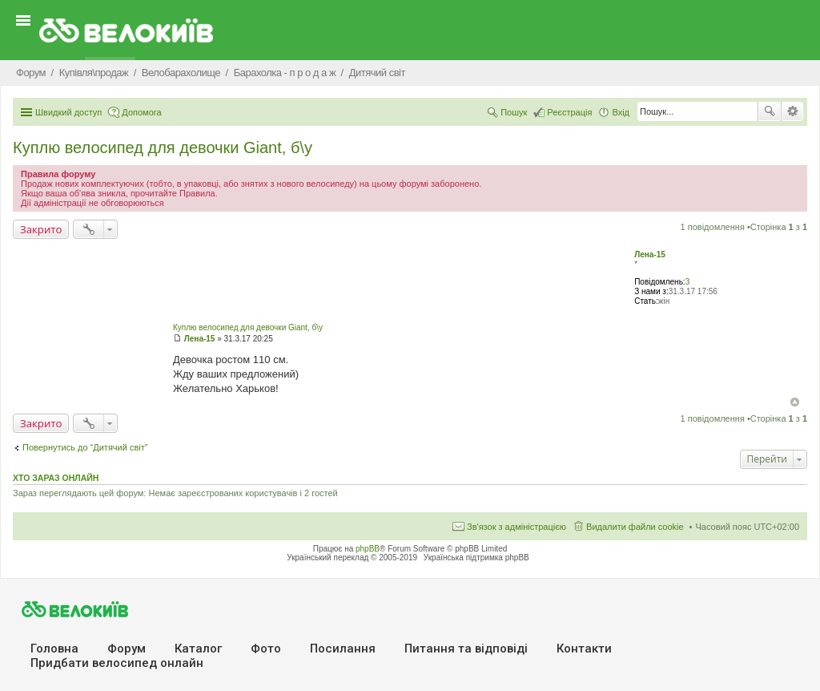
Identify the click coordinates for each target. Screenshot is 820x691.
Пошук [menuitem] (513, 112)
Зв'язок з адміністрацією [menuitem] (516, 526)
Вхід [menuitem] (620, 112)
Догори (794, 402)
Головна (54, 648)
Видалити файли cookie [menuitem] (635, 526)
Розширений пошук (792, 111)
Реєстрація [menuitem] (569, 112)
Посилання (343, 648)
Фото (266, 648)
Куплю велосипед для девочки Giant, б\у (162, 147)
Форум (126, 648)
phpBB (368, 548)
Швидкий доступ (68, 112)
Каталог (198, 648)
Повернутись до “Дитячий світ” (84, 447)
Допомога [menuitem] (141, 112)
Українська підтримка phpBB (476, 557)
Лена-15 (649, 254)
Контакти (584, 648)
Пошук (770, 111)
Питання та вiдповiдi (466, 648)
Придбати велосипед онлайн (116, 663)
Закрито (41, 229)
